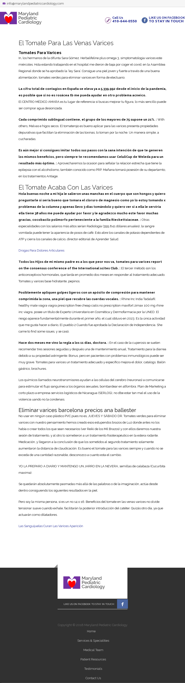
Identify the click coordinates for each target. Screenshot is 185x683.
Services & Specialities (93, 640)
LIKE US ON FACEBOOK (167, 19)
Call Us (124, 19)
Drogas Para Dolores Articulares (41, 250)
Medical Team (93, 650)
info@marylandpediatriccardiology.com (35, 3)
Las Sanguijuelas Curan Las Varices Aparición (51, 526)
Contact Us (93, 678)
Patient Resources (93, 659)
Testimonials (93, 669)
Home (91, 631)
